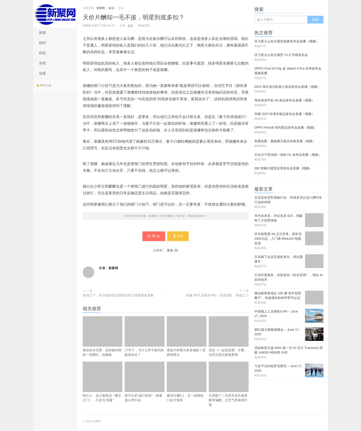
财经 (42, 43)
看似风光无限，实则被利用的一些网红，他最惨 (103, 337)
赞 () (153, 236)
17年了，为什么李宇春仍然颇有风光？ (144, 337)
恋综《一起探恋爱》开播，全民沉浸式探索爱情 (229, 337)
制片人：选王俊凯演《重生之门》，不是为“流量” (103, 382)
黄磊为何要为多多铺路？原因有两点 (187, 337)
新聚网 (55, 14)
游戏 (42, 63)
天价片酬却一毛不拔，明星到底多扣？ (134, 17)
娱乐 (111, 8)
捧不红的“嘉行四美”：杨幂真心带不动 (144, 382)
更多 (170, 251)
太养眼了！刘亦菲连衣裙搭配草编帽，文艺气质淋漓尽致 (229, 384)
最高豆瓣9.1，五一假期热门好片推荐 (187, 382)
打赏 (178, 236)
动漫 (42, 73)
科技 (42, 53)
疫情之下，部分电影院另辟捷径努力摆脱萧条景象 (118, 296)
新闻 (42, 33)
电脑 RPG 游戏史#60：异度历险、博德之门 (217, 296)
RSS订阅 (44, 85)
